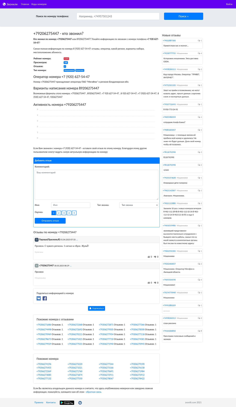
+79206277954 (106, 334)
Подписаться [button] (96, 308)
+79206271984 (137, 371)
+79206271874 (75, 374)
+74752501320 (169, 85)
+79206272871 (106, 324)
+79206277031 (75, 343)
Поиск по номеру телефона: (52, 16)
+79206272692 (75, 329)
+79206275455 (44, 367)
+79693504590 (169, 280)
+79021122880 (169, 203)
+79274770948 (169, 292)
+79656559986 (169, 225)
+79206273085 (44, 374)
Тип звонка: (103, 205)
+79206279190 (137, 364)
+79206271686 (44, 324)
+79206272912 (137, 374)
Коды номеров (39, 4)
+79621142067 (169, 190)
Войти (229, 4)
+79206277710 (106, 339)
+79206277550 (75, 378)
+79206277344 (106, 364)
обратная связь (93, 391)
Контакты (51, 402)
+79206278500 (137, 329)
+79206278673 (44, 339)
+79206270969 (44, 334)
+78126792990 (169, 152)
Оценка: (39, 212)
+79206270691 (106, 371)
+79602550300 (169, 251)
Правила (38, 402)
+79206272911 (106, 374)
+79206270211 (75, 334)
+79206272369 (44, 371)
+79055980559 (169, 117)
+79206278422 (137, 378)
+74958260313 (169, 69)
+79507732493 (169, 104)
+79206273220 (75, 364)
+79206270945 (137, 343)
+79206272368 (75, 324)
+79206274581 (137, 339)
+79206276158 (137, 367)
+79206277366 (137, 324)
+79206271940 (106, 343)
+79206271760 (75, 371)
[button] (183, 16)
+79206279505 (106, 329)
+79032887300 (169, 40)
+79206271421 (75, 339)
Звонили (10, 4)
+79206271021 (75, 367)
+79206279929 (44, 343)
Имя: (37, 205)
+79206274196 (44, 364)
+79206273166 (106, 367)
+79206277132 (44, 378)
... (77, 239)
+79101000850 (169, 331)
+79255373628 (169, 177)
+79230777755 (169, 53)
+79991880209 (169, 305)
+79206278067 (106, 378)
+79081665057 (169, 130)
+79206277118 (137, 334)
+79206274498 (44, 329)
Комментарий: (42, 166)
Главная (25, 4)
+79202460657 (169, 264)
